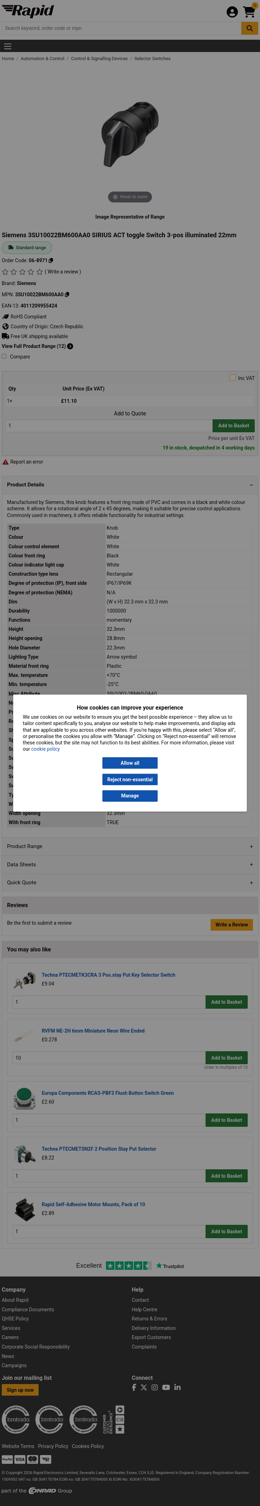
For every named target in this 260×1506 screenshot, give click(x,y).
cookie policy (45, 749)
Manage (130, 796)
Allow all (130, 763)
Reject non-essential (130, 779)
